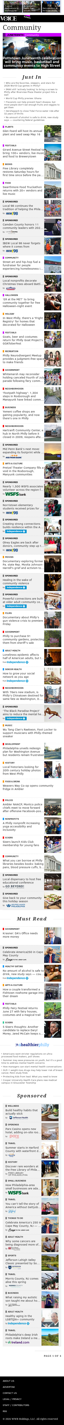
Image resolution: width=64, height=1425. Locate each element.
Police (9, 800)
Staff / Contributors (16, 1405)
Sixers (9, 837)
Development (12, 744)
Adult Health (12, 650)
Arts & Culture (14, 463)
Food (8, 182)
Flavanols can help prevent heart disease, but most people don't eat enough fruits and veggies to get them (32, 104)
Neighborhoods (14, 388)
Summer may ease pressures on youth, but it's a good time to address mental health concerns (31, 1061)
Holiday (9, 313)
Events (27, 17)
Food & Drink (12, 781)
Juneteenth (15, 35)
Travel (12, 1143)
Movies (9, 556)
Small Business (17, 1180)
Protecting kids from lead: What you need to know (30, 1076)
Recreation (11, 351)
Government (12, 369)
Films (8, 613)
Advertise (9, 1386)
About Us (8, 1380)
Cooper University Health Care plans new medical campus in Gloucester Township (29, 1081)
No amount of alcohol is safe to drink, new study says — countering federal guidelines (31, 119)
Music (8, 725)
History (10, 762)
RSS (5, 1411)
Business (10, 407)
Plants (9, 126)
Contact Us (10, 1392)
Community (32, 35)
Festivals (10, 145)
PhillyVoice (8, 18)
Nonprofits (12, 818)
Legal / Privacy (12, 1399)
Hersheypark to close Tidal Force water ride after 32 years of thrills (31, 112)
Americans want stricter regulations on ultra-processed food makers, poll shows (27, 1055)
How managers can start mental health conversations (32, 1066)
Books (8, 164)
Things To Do (15, 1218)
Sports (12, 1255)
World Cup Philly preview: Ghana (23, 98)
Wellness (13, 1105)
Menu (58, 18)
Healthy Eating (14, 966)
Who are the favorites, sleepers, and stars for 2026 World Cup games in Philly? (29, 84)
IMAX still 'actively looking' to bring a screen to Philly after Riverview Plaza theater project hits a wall (31, 92)
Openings (13, 1124)
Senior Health (13, 669)
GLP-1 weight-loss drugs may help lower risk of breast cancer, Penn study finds (32, 1071)
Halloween (11, 295)
